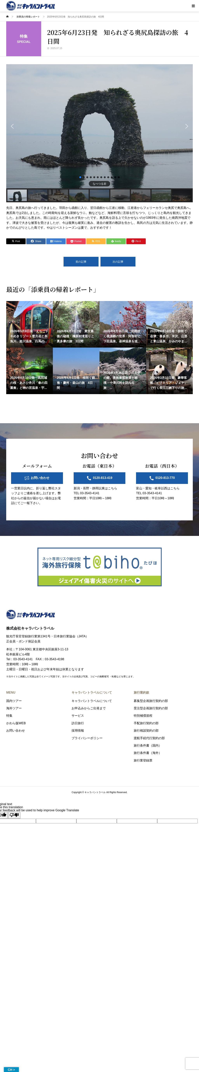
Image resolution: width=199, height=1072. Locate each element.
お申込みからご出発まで (89, 708)
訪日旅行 (78, 723)
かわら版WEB (16, 723)
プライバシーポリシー (87, 738)
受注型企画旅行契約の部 (151, 708)
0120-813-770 (165, 477)
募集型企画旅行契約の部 (151, 701)
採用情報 (78, 730)
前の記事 (81, 261)
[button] (12, 126)
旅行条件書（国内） (148, 745)
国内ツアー (14, 701)
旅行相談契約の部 (146, 730)
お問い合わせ (40, 477)
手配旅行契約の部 (146, 723)
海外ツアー (14, 708)
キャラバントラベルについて (92, 701)
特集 (9, 715)
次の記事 (118, 261)
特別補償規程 (143, 715)
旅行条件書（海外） (148, 752)
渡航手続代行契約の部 (149, 738)
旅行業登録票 (143, 760)
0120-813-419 (102, 477)
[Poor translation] (14, 815)
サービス (78, 715)
